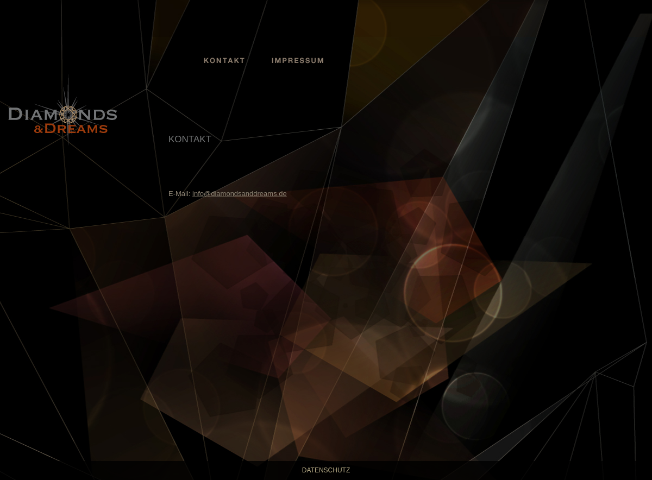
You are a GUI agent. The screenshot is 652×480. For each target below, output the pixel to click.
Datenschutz (326, 470)
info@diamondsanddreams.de (239, 194)
